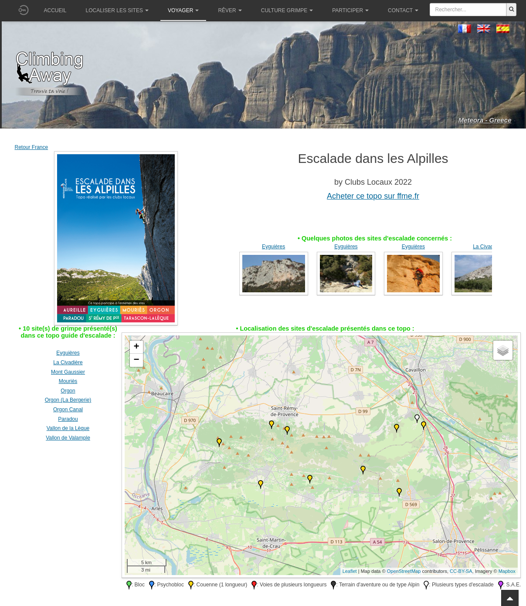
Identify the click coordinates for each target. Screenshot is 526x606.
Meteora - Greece (485, 120)
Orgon (68, 391)
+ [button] (136, 347)
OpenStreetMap (404, 571)
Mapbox (507, 571)
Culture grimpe (287, 10)
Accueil (55, 10)
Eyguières (273, 247)
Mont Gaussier (68, 372)
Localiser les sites (117, 10)
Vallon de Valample (68, 438)
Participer (350, 10)
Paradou (68, 419)
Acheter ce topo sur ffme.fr (373, 196)
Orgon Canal (68, 409)
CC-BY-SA (461, 571)
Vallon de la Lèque (68, 428)
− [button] (136, 360)
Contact (403, 10)
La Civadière (487, 247)
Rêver (229, 10)
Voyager (183, 10)
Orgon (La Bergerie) (68, 400)
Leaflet (350, 571)
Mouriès (68, 381)
